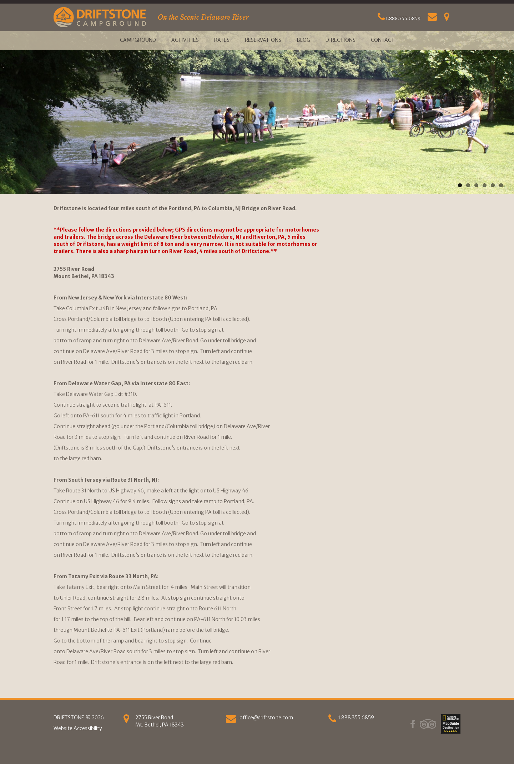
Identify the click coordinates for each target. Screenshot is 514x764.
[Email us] (231, 720)
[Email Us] (432, 18)
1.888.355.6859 (399, 18)
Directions (341, 40)
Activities (185, 40)
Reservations (263, 40)
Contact (382, 40)
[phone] (332, 720)
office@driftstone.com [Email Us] (266, 717)
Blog (303, 40)
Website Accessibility (78, 728)
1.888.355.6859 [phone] (356, 717)
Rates (222, 40)
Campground (138, 40)
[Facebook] (412, 724)
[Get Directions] (446, 18)
